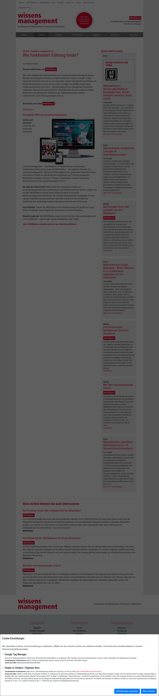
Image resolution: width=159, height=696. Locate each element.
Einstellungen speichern (127, 691)
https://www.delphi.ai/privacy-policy (89, 671)
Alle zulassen (149, 691)
